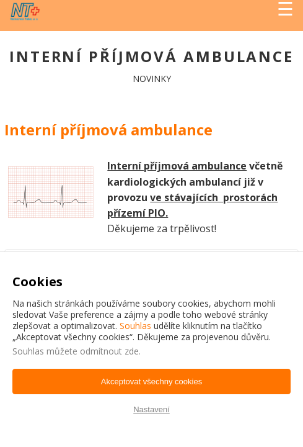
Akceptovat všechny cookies (151, 381)
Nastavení (151, 409)
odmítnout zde (109, 351)
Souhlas (135, 326)
